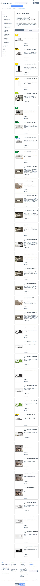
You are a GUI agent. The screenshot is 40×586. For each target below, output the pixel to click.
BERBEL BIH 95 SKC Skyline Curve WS (30, 182)
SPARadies (4, 55)
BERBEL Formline (6, 38)
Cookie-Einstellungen (23, 570)
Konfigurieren (22, 584)
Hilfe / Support (13, 564)
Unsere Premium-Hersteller (6, 14)
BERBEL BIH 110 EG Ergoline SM (30, 137)
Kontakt (12, 570)
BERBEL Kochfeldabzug (7, 27)
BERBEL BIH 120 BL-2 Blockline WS (30, 78)
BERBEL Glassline (6, 39)
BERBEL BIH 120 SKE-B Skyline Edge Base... (31, 532)
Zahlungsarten (13, 571)
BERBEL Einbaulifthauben (7, 24)
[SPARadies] (30, 6)
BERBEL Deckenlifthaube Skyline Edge (30, 430)
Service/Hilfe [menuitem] (36, 0)
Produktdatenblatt (17, 36)
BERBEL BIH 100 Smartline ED (29, 414)
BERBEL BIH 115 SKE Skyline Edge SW (30, 240)
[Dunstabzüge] (7, 6)
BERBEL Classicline (6, 31)
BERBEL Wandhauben (7, 19)
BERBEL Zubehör (6, 45)
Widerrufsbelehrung (23, 572)
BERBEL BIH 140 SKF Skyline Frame (31, 473)
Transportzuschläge (14, 569)
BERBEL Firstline (6, 37)
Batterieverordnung (23, 569)
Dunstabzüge (5, 11)
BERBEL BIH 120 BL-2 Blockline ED (30, 49)
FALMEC (4, 46)
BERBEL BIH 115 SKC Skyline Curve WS (30, 298)
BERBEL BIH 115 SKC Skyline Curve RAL (30, 313)
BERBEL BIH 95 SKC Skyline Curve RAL (30, 196)
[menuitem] (21, 3)
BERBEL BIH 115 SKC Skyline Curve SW (30, 284)
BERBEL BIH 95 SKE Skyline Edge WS (31, 210)
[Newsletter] (33, 571)
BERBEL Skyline (6, 41)
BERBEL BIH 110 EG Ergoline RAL (30, 151)
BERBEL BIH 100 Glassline (29, 35)
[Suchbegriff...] (21, 3)
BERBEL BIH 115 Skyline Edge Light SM (30, 503)
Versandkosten (13, 568)
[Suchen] (27, 3)
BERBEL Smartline (6, 42)
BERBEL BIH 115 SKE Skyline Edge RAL (30, 269)
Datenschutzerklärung (23, 574)
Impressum (22, 576)
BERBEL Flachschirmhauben (8, 23)
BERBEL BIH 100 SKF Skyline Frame (31, 443)
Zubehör (4, 51)
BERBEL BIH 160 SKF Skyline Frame (31, 487)
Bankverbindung (23, 568)
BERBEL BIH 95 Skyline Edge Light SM (30, 517)
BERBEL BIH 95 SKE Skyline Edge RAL (30, 225)
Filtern (17, 30)
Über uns (21, 575)
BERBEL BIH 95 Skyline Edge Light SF (30, 357)
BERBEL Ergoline (6, 35)
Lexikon (4, 53)
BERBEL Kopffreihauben (7, 20)
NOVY (4, 49)
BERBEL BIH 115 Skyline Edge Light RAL (30, 401)
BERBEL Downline (6, 43)
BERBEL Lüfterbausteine (7, 26)
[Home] (2, 6)
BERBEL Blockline (6, 30)
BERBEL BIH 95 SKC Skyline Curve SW (30, 167)
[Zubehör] (25, 6)
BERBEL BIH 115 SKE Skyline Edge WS (30, 255)
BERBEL (4, 18)
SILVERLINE (5, 48)
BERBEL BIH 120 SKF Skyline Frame (31, 458)
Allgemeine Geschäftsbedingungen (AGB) (24, 565)
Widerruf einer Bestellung (15, 565)
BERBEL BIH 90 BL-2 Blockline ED (30, 93)
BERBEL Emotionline (6, 34)
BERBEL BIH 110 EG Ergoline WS (30, 122)
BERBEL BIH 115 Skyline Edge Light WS (30, 386)
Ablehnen (16, 584)
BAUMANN (5, 16)
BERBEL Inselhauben (7, 22)
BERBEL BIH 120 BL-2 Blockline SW (30, 64)
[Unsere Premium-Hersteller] (17, 6)
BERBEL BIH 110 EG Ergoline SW (30, 108)
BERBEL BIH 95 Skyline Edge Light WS (30, 342)
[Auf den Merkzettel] (26, 45)
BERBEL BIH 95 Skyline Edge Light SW (30, 328)
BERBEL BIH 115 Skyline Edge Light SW (30, 371)
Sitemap (21, 571)
